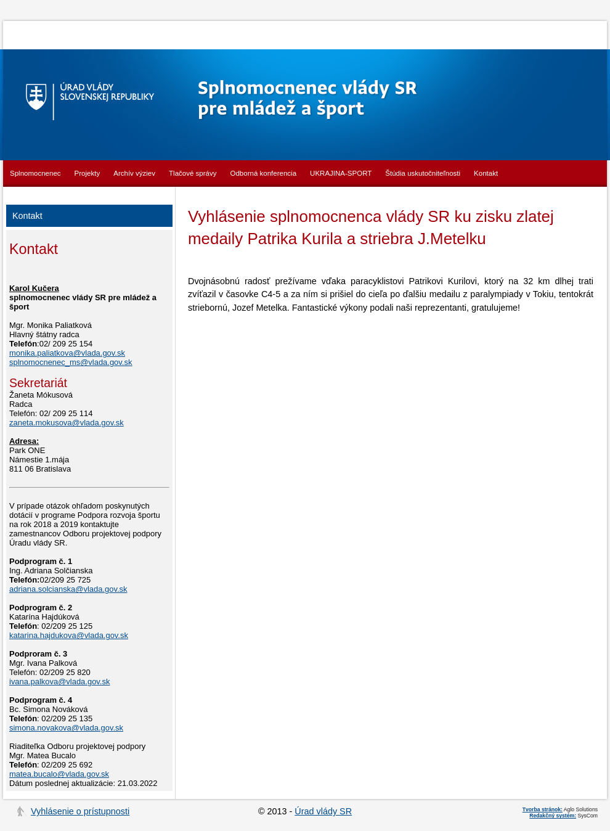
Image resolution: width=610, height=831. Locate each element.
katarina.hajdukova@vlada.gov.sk (68, 635)
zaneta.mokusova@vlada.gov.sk (66, 422)
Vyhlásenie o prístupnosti (80, 811)
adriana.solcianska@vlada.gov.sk (68, 589)
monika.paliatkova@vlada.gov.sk (67, 353)
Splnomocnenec (35, 173)
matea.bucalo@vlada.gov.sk (59, 774)
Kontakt (486, 173)
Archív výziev (134, 173)
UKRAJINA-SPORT (341, 173)
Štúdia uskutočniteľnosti (422, 173)
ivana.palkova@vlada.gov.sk (59, 681)
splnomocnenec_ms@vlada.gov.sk (70, 362)
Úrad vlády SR (323, 811)
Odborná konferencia (263, 173)
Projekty (87, 173)
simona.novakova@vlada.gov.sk (66, 727)
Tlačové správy (192, 173)
